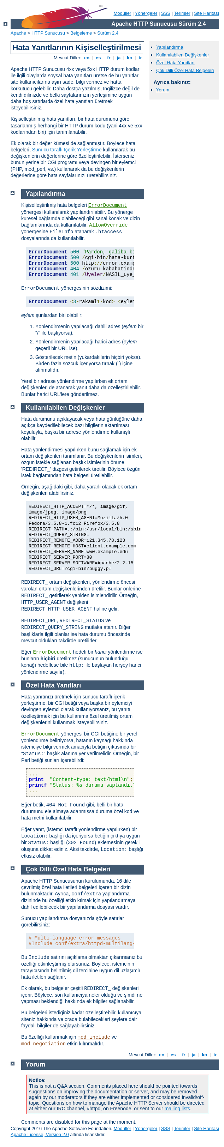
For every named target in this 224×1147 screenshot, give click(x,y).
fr (109, 57)
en (86, 57)
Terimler (182, 13)
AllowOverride (108, 225)
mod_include (94, 1037)
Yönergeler (146, 13)
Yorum (162, 89)
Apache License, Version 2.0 (40, 1134)
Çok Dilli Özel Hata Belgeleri (185, 70)
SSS (165, 13)
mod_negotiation (43, 1044)
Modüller (122, 13)
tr (140, 57)
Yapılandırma (169, 47)
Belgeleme (81, 33)
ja (119, 57)
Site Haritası (206, 13)
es (98, 57)
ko (130, 57)
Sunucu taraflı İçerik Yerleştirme (67, 149)
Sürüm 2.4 (107, 33)
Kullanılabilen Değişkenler (182, 55)
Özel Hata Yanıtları (175, 62)
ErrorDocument (107, 205)
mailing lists (177, 1108)
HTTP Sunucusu (48, 33)
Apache (18, 33)
